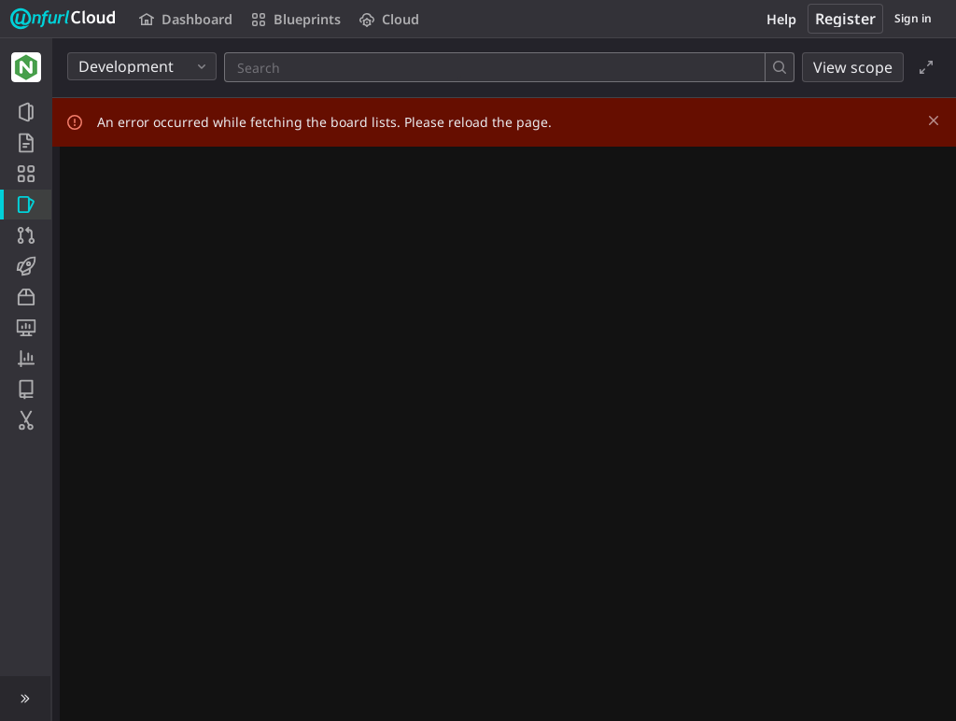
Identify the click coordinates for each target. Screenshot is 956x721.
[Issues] (25, 204)
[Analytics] (25, 359)
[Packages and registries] (25, 297)
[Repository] (25, 143)
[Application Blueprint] (25, 174)
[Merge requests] (25, 235)
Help (781, 19)
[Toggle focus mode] (926, 67)
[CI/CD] (25, 266)
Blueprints (296, 19)
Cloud (389, 19)
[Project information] (25, 112)
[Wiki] (25, 389)
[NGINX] (26, 67)
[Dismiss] (933, 120)
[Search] (349, 67)
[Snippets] (25, 420)
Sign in (913, 18)
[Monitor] (25, 328)
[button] (25, 698)
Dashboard (185, 19)
